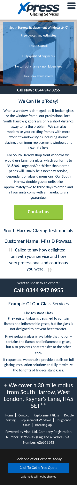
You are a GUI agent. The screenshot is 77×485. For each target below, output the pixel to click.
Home (9, 415)
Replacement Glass (46, 415)
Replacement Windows (36, 420)
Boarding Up (43, 425)
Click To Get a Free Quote (38, 467)
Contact (23, 415)
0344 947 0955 (47, 90)
